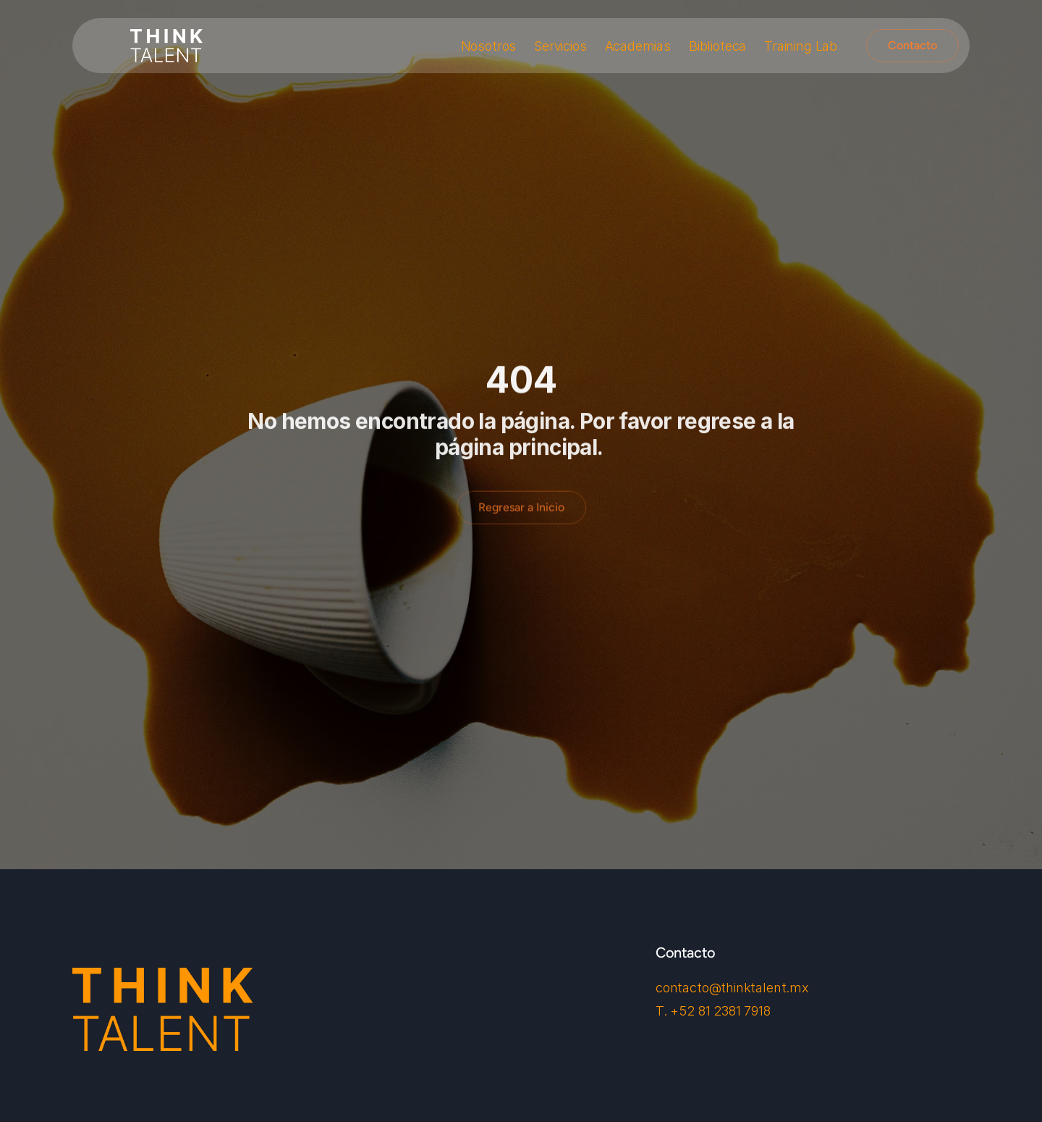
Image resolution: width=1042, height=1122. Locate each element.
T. (663, 1010)
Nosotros (489, 46)
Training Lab (800, 46)
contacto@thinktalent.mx (732, 987)
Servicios (560, 46)
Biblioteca (717, 46)
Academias (638, 46)
